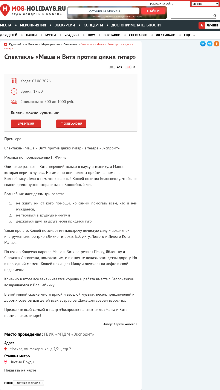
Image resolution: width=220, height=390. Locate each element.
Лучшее (208, 25)
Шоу (91, 35)
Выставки (112, 35)
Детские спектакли (28, 383)
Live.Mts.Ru (26, 124)
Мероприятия (33, 25)
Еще (187, 35)
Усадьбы (71, 35)
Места (5, 25)
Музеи (50, 35)
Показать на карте (20, 370)
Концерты (93, 25)
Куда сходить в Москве (37, 14)
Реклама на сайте (161, 3)
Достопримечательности (136, 25)
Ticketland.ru (71, 124)
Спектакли (138, 35)
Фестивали (166, 35)
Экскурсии (65, 25)
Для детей (8, 35)
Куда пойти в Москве (23, 44)
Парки (31, 35)
